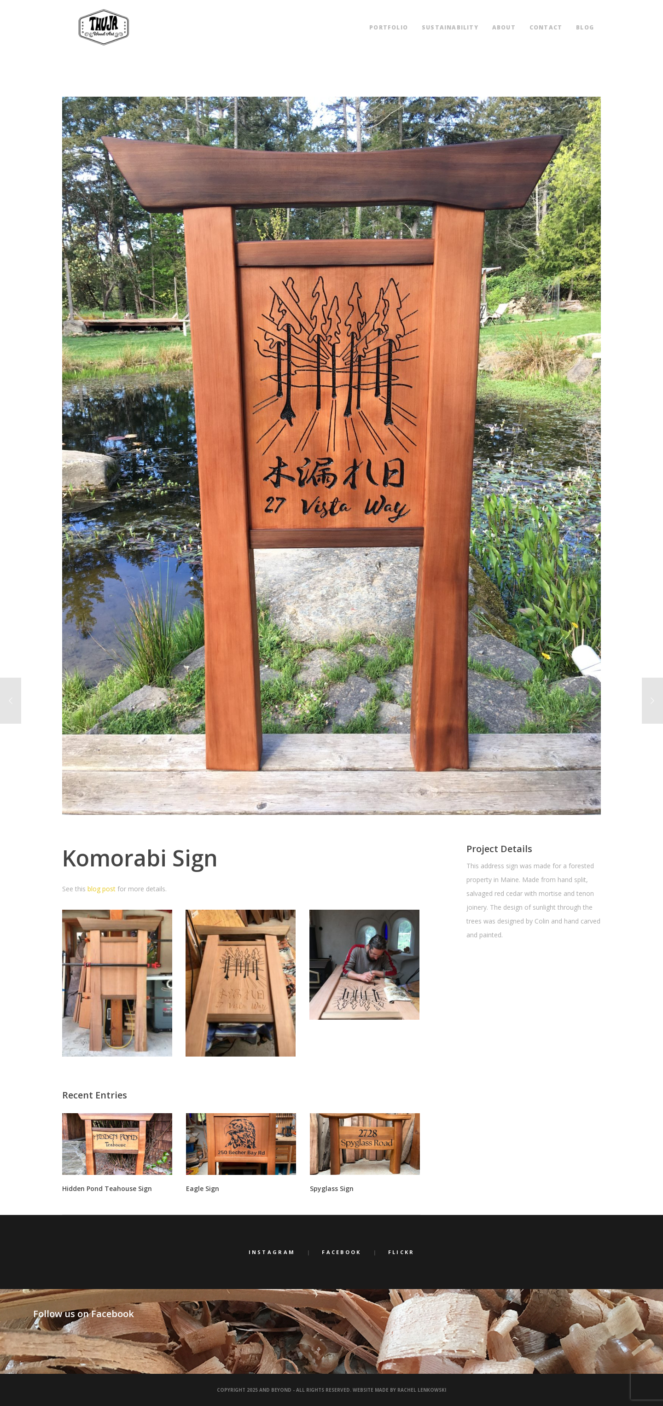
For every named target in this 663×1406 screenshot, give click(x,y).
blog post (101, 888)
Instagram (272, 1252)
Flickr (401, 1252)
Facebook (341, 1252)
